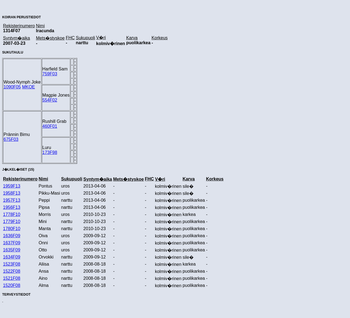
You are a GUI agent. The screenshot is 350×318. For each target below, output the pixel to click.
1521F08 (11, 278)
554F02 (49, 100)
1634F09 (11, 257)
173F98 (49, 152)
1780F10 (11, 228)
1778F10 (11, 214)
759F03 (49, 74)
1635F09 (11, 250)
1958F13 (11, 193)
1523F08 (11, 264)
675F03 (11, 139)
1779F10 (11, 221)
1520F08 (11, 285)
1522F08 (11, 271)
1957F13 (11, 200)
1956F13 (11, 207)
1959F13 (11, 186)
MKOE (28, 87)
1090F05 (12, 87)
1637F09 (11, 242)
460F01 (49, 126)
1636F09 (11, 235)
